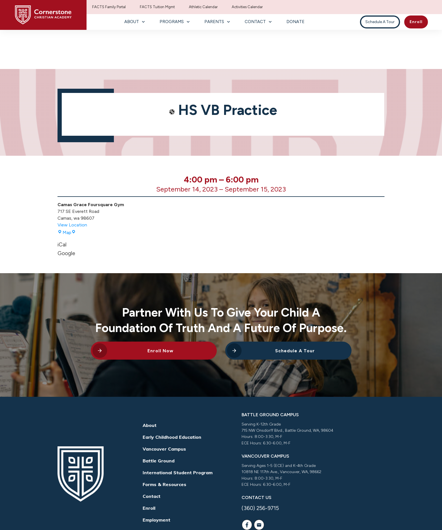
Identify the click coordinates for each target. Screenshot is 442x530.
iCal (62, 205)
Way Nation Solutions (302, 517)
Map (67, 193)
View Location (72, 186)
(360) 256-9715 (260, 469)
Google (66, 214)
